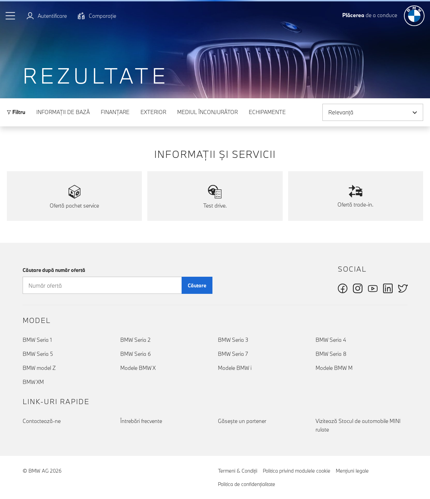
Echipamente (267, 112)
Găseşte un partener (242, 420)
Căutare (197, 285)
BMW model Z (39, 367)
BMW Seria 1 (37, 339)
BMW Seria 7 (233, 353)
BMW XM (33, 381)
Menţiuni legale (352, 470)
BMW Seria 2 (135, 339)
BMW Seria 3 (233, 339)
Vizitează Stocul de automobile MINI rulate (358, 425)
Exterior (153, 112)
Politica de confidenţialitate (246, 484)
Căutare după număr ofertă (54, 270)
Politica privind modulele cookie (296, 470)
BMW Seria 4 (331, 339)
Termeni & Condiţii (237, 470)
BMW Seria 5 (38, 353)
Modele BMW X (138, 367)
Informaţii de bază (63, 112)
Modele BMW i (234, 367)
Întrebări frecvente (141, 420)
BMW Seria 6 (135, 353)
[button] (10, 16)
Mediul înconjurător (207, 112)
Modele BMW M (334, 367)
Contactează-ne (42, 420)
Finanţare (115, 112)
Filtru (16, 112)
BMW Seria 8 (331, 353)
